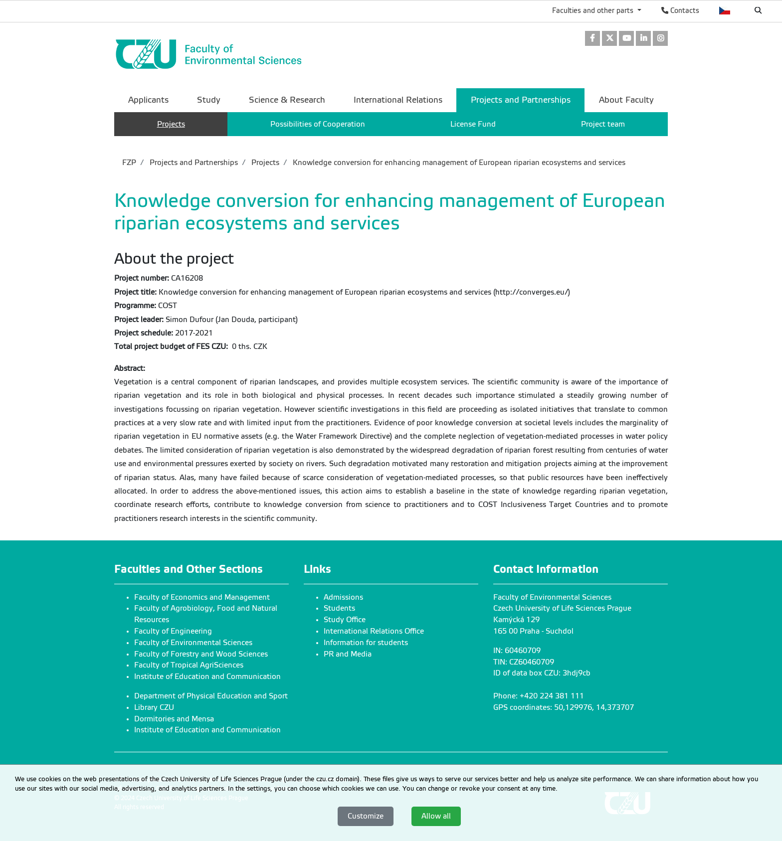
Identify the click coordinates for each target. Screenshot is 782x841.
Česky (725, 10)
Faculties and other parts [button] (593, 10)
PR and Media (348, 654)
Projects (264, 163)
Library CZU (154, 707)
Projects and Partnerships (193, 163)
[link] (592, 39)
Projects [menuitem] (171, 124)
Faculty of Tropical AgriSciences (188, 665)
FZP (129, 163)
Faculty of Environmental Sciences (193, 643)
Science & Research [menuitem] (287, 100)
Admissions (343, 597)
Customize (366, 816)
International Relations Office (374, 631)
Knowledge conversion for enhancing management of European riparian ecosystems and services (458, 163)
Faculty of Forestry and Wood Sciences (201, 654)
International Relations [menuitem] (398, 100)
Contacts (680, 10)
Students (339, 608)
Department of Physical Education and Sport (211, 696)
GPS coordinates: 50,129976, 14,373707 (563, 707)
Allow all (436, 816)
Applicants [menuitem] (148, 100)
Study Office (345, 620)
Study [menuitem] (208, 100)
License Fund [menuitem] (473, 124)
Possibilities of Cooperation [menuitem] (317, 124)
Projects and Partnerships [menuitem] (521, 100)
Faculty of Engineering (173, 631)
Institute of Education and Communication (207, 676)
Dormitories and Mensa (174, 719)
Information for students (366, 643)
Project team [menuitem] (603, 124)
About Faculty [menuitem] (626, 100)
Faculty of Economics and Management (202, 597)
